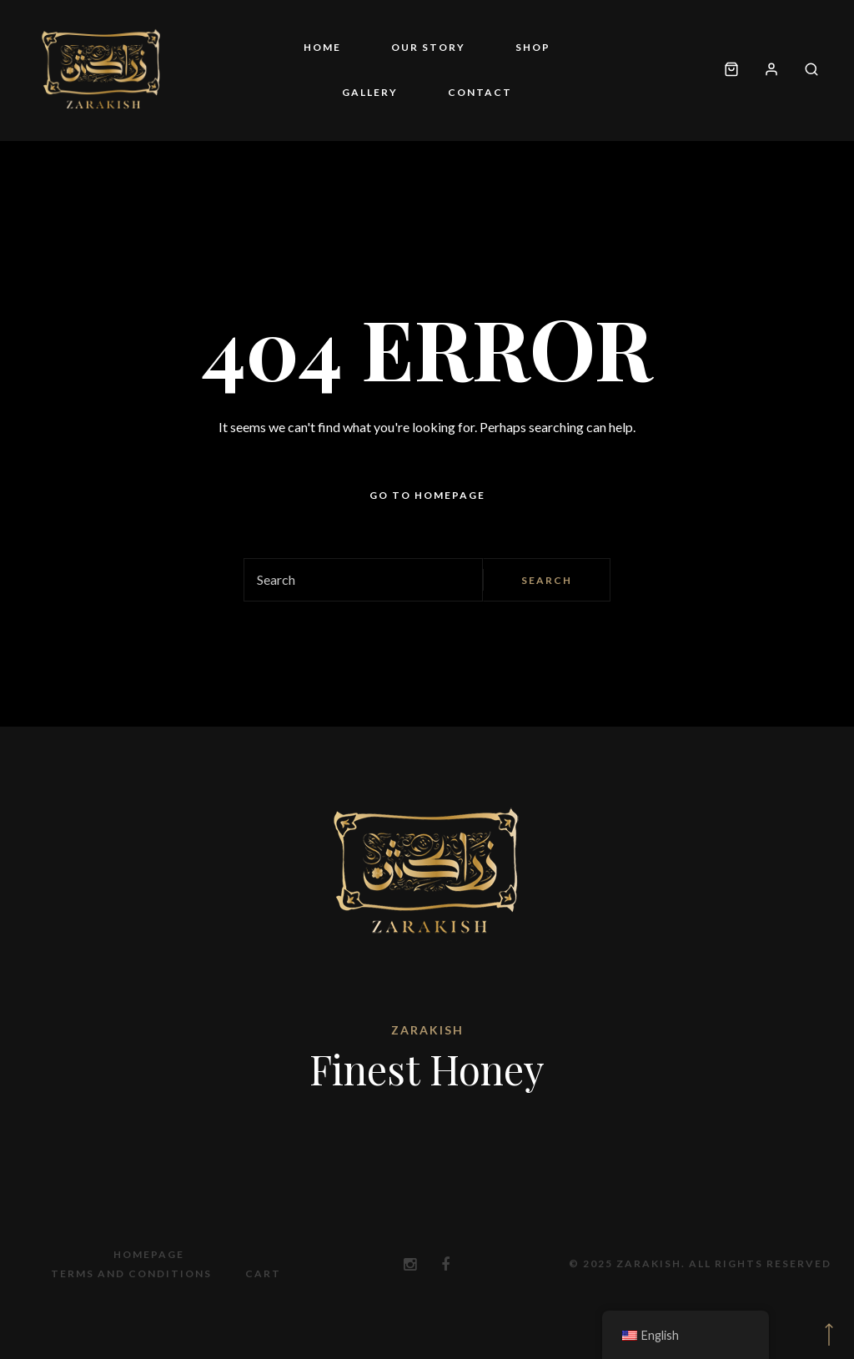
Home (322, 47)
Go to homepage (427, 495)
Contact (480, 92)
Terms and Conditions (131, 1273)
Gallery (370, 92)
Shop (532, 47)
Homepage (148, 1254)
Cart (263, 1273)
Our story (428, 47)
